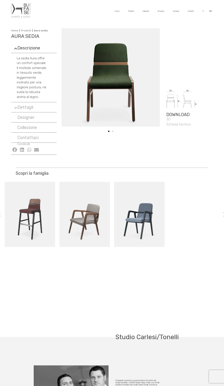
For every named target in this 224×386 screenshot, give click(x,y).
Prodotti (131, 13)
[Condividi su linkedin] (22, 149)
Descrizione (28, 48)
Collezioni (145, 13)
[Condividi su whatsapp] (29, 149)
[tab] (33, 48)
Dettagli (25, 107)
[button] (24, 117)
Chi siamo (160, 13)
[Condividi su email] (36, 149)
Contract (176, 13)
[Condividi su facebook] (14, 149)
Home (117, 13)
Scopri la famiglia (32, 173)
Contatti (191, 13)
